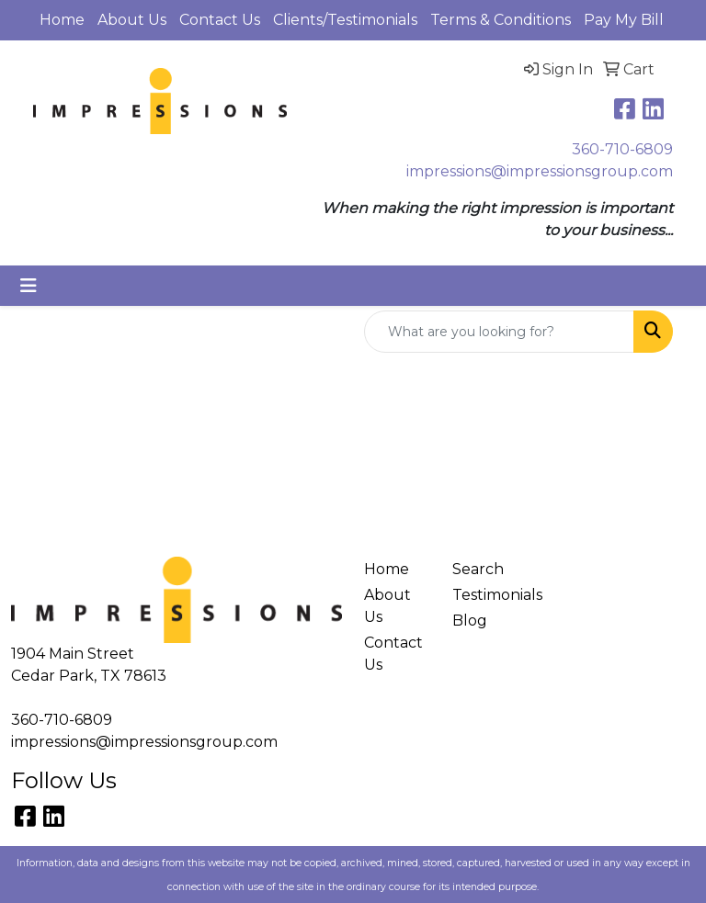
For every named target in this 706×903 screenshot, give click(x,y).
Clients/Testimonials (345, 19)
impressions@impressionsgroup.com (539, 171)
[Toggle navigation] (28, 286)
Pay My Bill (624, 19)
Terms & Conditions (500, 19)
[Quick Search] (499, 331)
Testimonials (485, 595)
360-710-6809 (622, 149)
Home (62, 19)
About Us (131, 19)
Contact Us (219, 19)
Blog (469, 620)
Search (478, 569)
